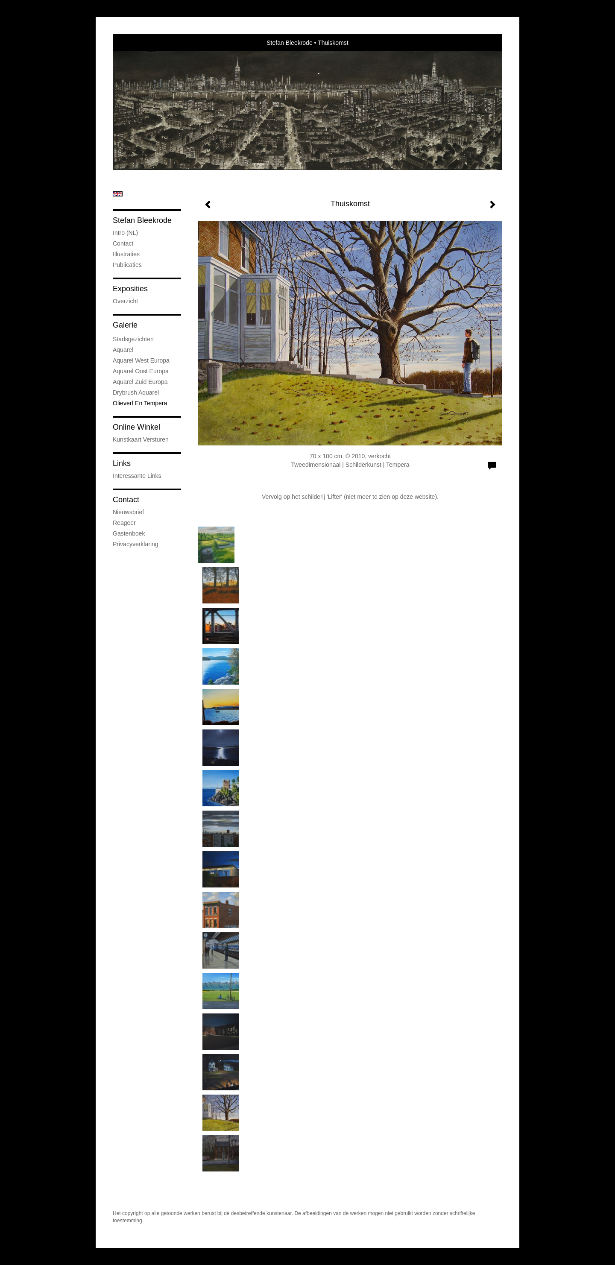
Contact (123, 243)
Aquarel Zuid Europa (140, 381)
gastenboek (129, 533)
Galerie (125, 325)
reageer (124, 522)
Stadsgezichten (133, 339)
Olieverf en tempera (140, 403)
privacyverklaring (135, 544)
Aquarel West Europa (141, 360)
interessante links (137, 475)
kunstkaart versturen (141, 439)
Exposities (130, 288)
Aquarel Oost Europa (141, 371)
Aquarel (123, 349)
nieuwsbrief (128, 512)
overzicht (125, 301)
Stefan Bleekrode (289, 42)
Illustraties (126, 254)
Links (122, 463)
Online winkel (136, 427)
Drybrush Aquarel (136, 392)
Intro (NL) (125, 232)
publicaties (127, 264)
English (118, 193)
